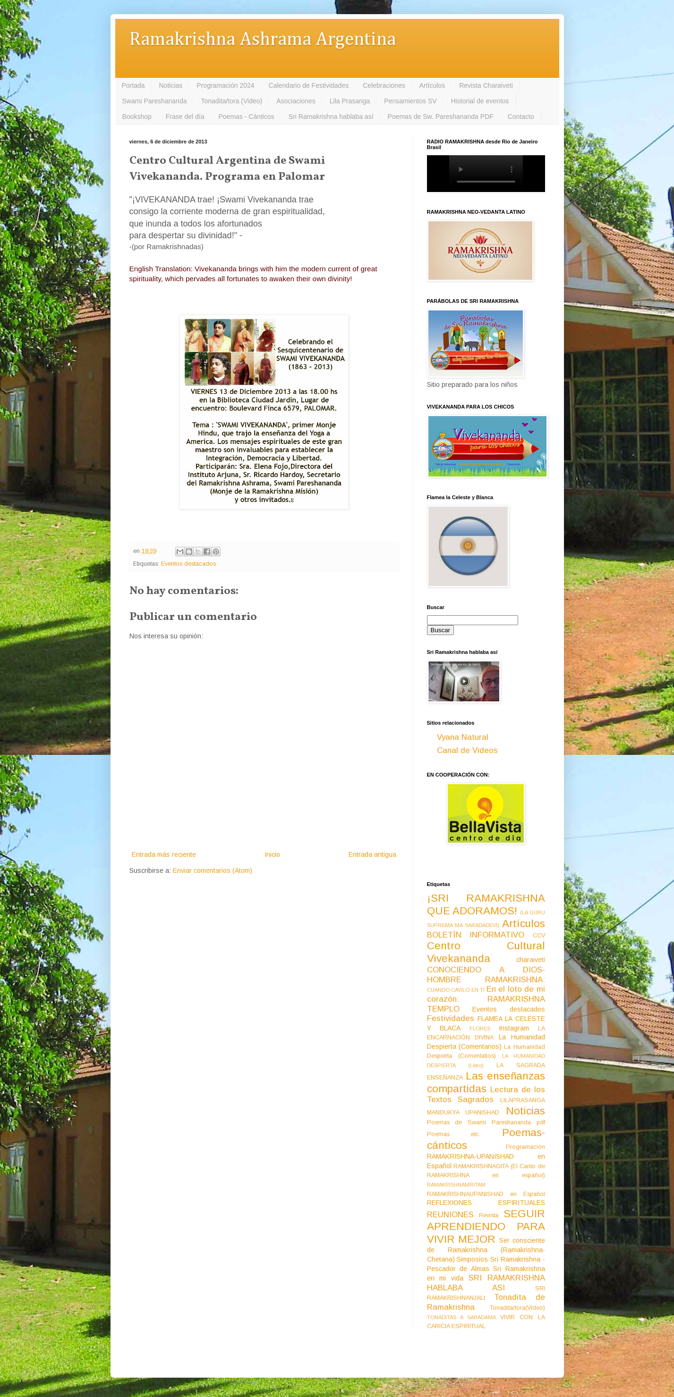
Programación (525, 1147)
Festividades (450, 1018)
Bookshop (137, 116)
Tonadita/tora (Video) (231, 101)
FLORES (479, 1028)
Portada (133, 85)
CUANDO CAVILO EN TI (456, 990)
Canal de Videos (467, 750)
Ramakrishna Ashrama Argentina (262, 40)
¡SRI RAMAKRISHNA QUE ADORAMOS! (486, 904)
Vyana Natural (462, 737)
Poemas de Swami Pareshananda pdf (486, 1122)
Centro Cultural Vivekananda (486, 952)
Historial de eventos (480, 101)
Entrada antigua (372, 854)
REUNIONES (450, 1214)
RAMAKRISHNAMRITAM (456, 1185)
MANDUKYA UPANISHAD (463, 1112)
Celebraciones (384, 85)
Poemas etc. (454, 1134)
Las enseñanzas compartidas (486, 1082)
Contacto (521, 116)
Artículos (432, 85)
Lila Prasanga (350, 101)
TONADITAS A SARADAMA (461, 1317)
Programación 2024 (225, 85)
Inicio (272, 854)
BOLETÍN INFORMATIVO (476, 934)
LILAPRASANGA (522, 1100)
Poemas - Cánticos (246, 116)
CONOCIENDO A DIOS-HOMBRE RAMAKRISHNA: (486, 974)
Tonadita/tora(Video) (517, 1308)
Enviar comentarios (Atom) (212, 870)
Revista (488, 1215)
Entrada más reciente (164, 854)
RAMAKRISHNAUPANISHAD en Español (486, 1194)
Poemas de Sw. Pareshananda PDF (441, 116)
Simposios (472, 1259)
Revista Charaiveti (486, 85)
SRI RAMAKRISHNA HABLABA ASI (486, 1282)
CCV (539, 935)
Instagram (514, 1028)
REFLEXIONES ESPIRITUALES (486, 1202)
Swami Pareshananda (154, 101)
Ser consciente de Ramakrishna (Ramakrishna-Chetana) (486, 1250)
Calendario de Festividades (309, 85)
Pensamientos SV (410, 101)
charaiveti (530, 959)
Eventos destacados (188, 563)
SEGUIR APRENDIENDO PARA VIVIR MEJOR (486, 1226)
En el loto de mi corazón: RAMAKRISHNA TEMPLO (486, 999)
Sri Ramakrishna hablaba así (331, 116)
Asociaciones (296, 101)
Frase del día (185, 116)
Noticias (171, 85)
